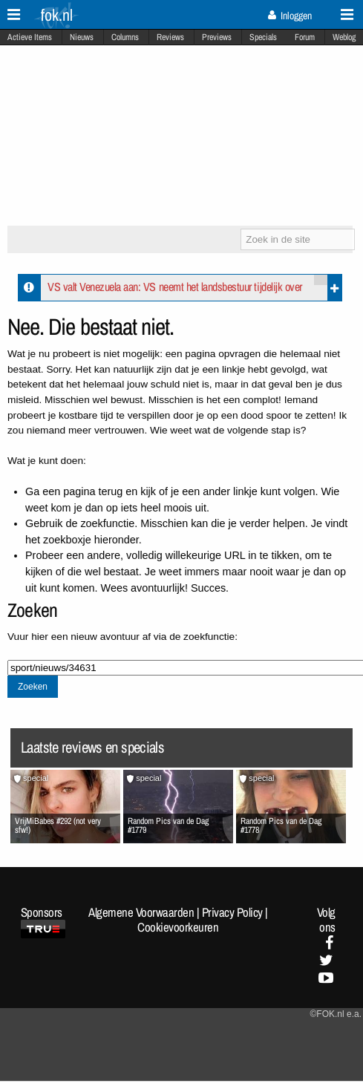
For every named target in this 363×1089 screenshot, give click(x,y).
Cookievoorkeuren (177, 927)
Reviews (170, 37)
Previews (217, 37)
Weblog (344, 37)
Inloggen (290, 15)
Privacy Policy (232, 912)
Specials (263, 37)
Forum (305, 37)
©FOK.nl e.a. (336, 1014)
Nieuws (82, 37)
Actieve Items (29, 37)
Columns (125, 37)
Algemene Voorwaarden (141, 912)
